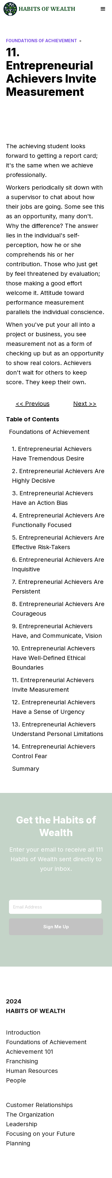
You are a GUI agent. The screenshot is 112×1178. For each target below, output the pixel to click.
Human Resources (32, 1070)
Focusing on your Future (40, 1133)
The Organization (30, 1114)
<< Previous (33, 403)
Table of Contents (32, 419)
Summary (25, 768)
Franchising (22, 1061)
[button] (103, 9)
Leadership (21, 1124)
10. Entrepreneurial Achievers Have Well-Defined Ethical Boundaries (53, 658)
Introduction (23, 1032)
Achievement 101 (29, 1051)
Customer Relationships (39, 1105)
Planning (18, 1143)
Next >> (84, 403)
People (16, 1080)
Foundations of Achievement (49, 431)
